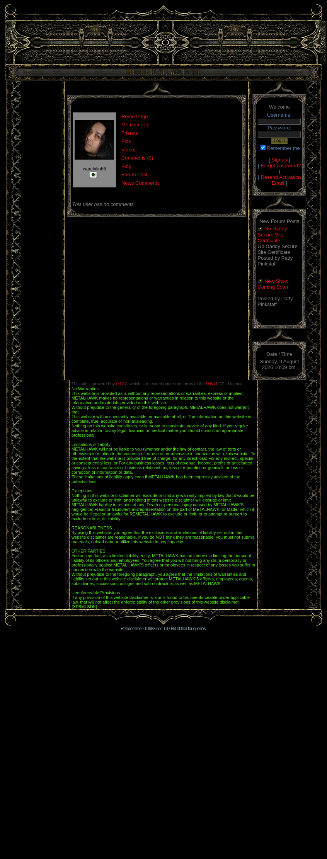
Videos (129, 150)
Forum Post (134, 174)
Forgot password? (281, 165)
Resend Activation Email (281, 180)
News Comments (140, 183)
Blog (126, 166)
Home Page (134, 116)
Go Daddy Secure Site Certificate (272, 234)
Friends (129, 133)
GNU (211, 383)
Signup (279, 160)
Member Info (135, 125)
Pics (126, 141)
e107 (121, 383)
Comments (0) (137, 158)
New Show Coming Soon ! (274, 284)
